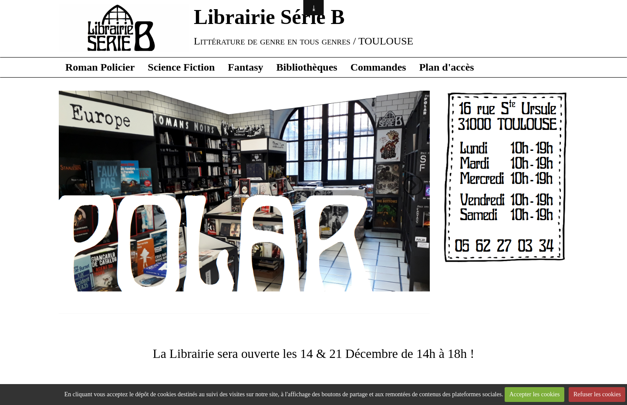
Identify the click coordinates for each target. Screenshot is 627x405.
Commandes (378, 67)
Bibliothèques (306, 67)
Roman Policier (100, 67)
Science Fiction (181, 67)
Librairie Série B (269, 16)
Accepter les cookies (534, 394)
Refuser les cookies (597, 394)
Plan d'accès (446, 67)
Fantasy (245, 67)
